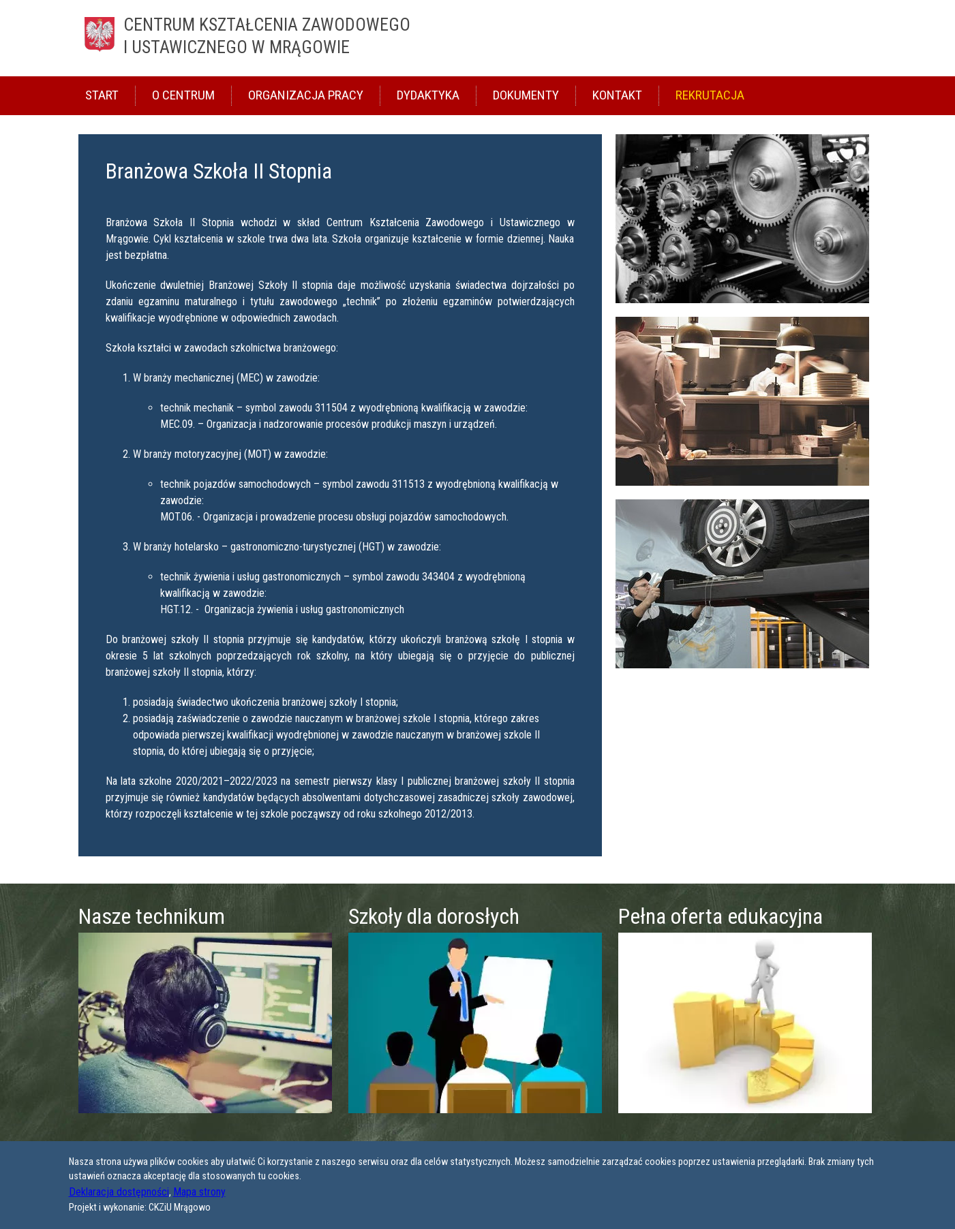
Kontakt (617, 95)
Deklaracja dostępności (119, 1191)
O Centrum (183, 95)
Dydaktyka (428, 95)
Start (102, 95)
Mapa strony (199, 1191)
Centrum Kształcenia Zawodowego (505, 37)
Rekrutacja (710, 95)
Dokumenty (526, 95)
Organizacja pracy (305, 95)
